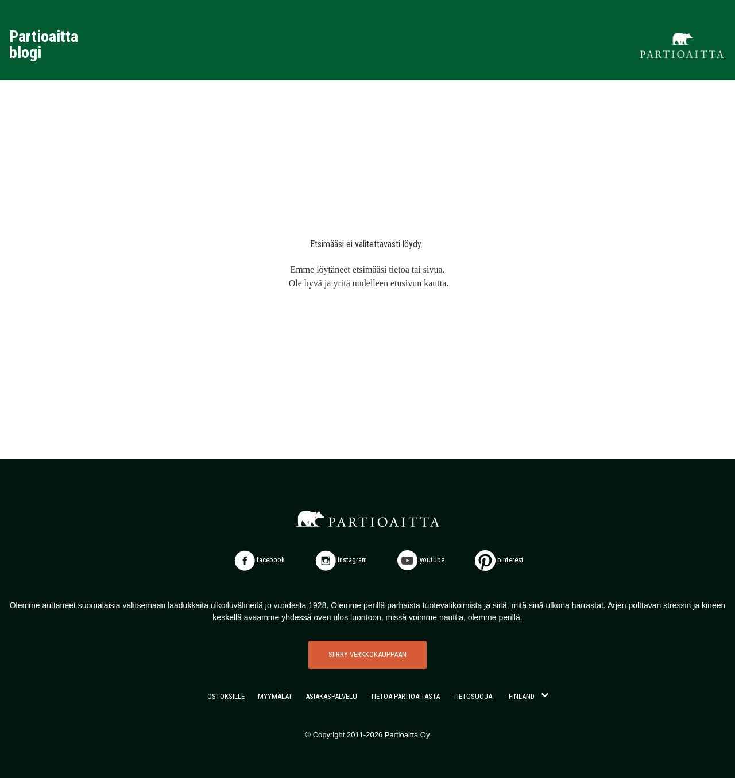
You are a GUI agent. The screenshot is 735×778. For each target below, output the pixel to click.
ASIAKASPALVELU (331, 696)
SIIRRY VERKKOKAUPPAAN (367, 654)
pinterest (499, 559)
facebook (259, 559)
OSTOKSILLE (226, 696)
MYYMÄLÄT (275, 696)
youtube (420, 559)
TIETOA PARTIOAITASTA (405, 696)
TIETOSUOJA (472, 696)
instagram (341, 559)
